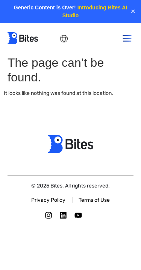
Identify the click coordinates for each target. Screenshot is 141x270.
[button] (126, 38)
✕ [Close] (132, 11)
